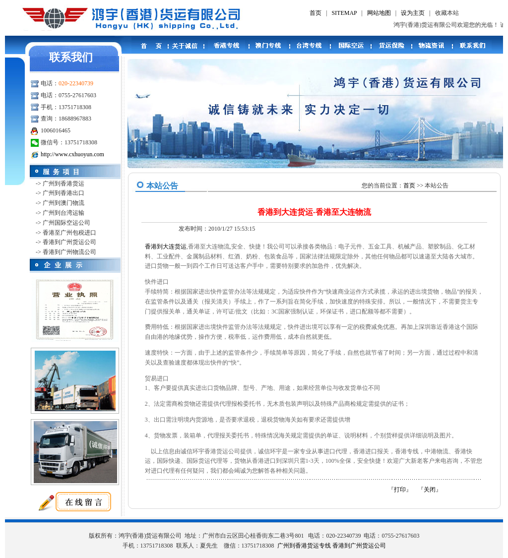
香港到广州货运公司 (359, 545)
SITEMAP (344, 12)
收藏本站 (447, 12)
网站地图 (379, 12)
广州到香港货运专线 (304, 545)
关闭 (430, 489)
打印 (400, 489)
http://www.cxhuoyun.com (72, 154)
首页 (315, 12)
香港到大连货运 (166, 246)
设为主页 (413, 12)
